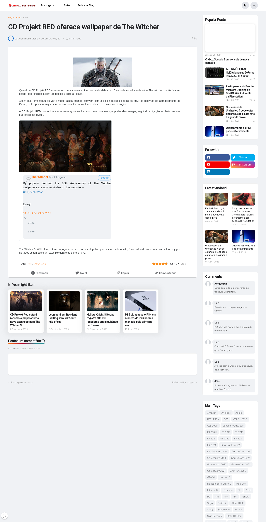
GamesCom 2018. (216, 457)
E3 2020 (224, 438)
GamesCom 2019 (240, 457)
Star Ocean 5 (214, 515)
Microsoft (212, 490)
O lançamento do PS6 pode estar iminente (238, 129)
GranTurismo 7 (238, 470)
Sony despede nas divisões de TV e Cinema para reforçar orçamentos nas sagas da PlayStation (243, 214)
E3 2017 (226, 432)
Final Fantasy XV (230, 444)
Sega (210, 503)
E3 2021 (238, 438)
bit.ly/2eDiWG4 (33, 192)
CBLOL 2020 (240, 419)
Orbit (248, 490)
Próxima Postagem (183, 382)
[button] (245, 5)
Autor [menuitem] (67, 5)
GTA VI (211, 477)
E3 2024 (211, 444)
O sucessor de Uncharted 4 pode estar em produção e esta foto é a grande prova (240, 112)
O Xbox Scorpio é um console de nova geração (227, 61)
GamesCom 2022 (240, 464)
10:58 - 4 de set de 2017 (37, 213)
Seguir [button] (104, 177)
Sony (210, 509)
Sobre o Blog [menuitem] (86, 5)
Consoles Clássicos (233, 425)
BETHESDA (213, 419)
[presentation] (65, 146)
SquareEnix (224, 509)
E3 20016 (212, 432)
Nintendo (228, 490)
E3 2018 (239, 432)
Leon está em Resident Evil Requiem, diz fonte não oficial (63, 318)
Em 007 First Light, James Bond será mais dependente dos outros (215, 213)
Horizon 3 (225, 477)
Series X (222, 503)
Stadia (238, 509)
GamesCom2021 (216, 470)
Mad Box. (241, 483)
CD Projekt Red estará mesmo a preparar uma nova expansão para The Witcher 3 (25, 320)
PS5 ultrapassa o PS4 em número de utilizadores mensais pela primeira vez (140, 320)
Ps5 (226, 496)
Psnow (245, 496)
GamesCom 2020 (216, 464)
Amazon (211, 412)
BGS (226, 419)
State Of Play (234, 515)
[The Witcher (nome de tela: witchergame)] (40, 177)
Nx (239, 490)
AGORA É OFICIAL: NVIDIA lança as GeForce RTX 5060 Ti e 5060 (240, 72)
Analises (226, 412)
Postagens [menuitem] (47, 5)
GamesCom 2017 (241, 451)
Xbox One (40, 263)
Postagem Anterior (22, 382)
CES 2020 (212, 425)
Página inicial (15, 17)
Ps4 (26, 17)
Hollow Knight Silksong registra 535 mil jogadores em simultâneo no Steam (102, 320)
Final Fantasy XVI (217, 451)
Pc (208, 496)
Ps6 (235, 496)
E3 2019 (211, 438)
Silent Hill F (237, 503)
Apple (239, 412)
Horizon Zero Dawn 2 (219, 483)
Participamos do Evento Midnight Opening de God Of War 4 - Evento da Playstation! (240, 91)
